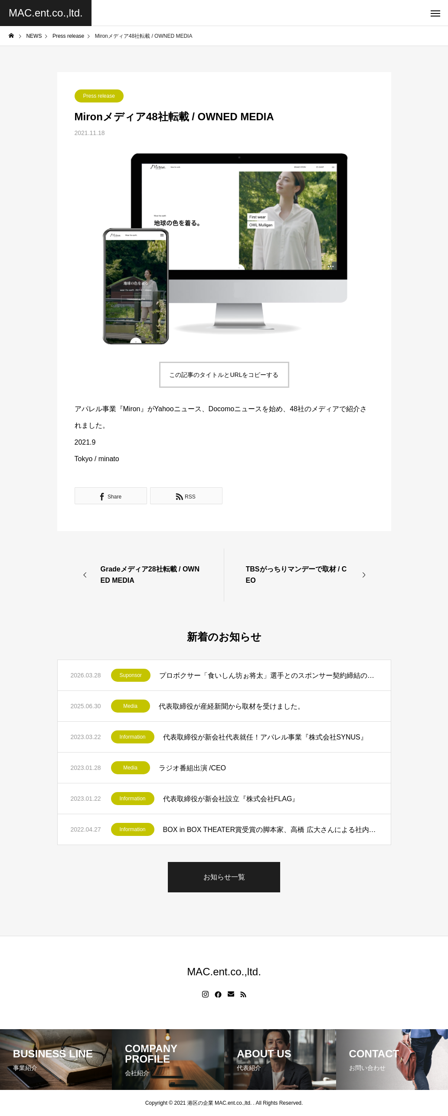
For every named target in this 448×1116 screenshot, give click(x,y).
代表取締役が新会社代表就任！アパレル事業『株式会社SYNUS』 (265, 737)
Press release (99, 96)
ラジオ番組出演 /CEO (192, 768)
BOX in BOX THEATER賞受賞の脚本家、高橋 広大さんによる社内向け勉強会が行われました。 (270, 829)
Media (130, 706)
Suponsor (131, 675)
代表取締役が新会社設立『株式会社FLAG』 (231, 798)
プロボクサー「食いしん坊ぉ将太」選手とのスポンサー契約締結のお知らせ (268, 675)
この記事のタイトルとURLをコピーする (223, 374)
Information (133, 737)
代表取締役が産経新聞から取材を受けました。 (231, 706)
